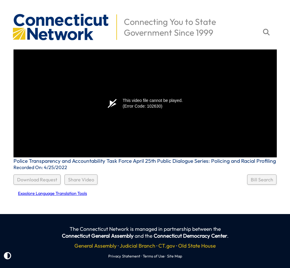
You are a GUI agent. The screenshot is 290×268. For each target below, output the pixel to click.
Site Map (174, 256)
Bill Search (262, 180)
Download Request (37, 180)
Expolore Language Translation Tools (52, 193)
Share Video (81, 180)
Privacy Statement (124, 256)
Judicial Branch (137, 245)
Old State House (197, 245)
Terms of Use (154, 256)
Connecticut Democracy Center (190, 235)
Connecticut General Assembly (97, 235)
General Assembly (95, 245)
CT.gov (166, 245)
